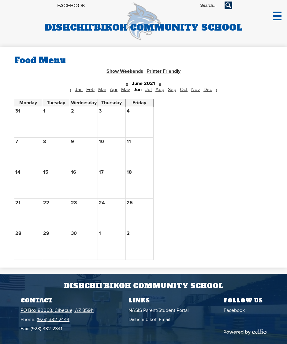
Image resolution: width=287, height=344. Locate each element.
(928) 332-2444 (53, 319)
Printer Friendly (164, 71)
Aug (159, 90)
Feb (90, 90)
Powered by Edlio (245, 332)
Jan (79, 90)
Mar (102, 90)
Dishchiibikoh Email (149, 319)
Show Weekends (124, 71)
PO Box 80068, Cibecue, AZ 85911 (57, 310)
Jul (148, 90)
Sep (172, 90)
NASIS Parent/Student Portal (159, 310)
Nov (195, 90)
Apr (113, 90)
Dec (207, 90)
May (125, 90)
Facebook (71, 5)
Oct (184, 90)
